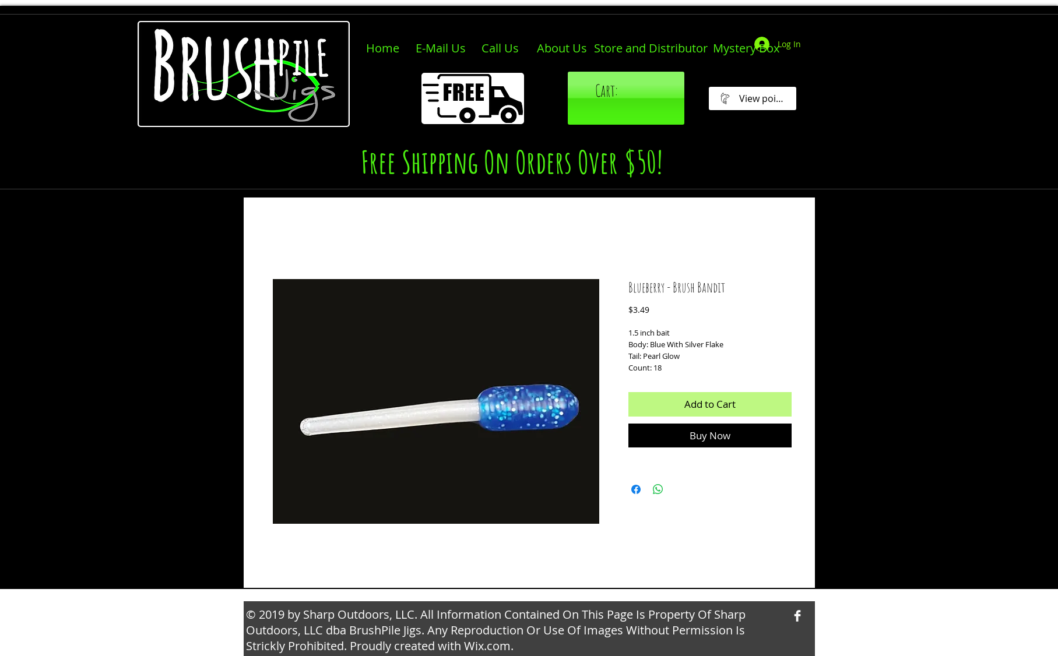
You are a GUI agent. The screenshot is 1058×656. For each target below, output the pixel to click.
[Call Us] (500, 48)
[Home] (382, 48)
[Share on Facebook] (636, 489)
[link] (628, 91)
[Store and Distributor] (651, 48)
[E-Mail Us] (440, 48)
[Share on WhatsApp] (658, 489)
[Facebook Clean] (797, 616)
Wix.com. (489, 646)
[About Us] (562, 48)
